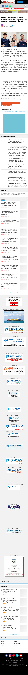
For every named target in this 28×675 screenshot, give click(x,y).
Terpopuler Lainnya (14, 634)
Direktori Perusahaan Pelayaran (16, 660)
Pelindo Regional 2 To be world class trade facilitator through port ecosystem (10, 600)
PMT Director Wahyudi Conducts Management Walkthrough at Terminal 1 (9, 285)
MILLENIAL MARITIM (7, 105)
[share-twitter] (6, 6)
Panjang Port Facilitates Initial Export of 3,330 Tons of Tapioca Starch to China (11, 618)
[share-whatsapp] (10, 6)
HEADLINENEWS (5, 103)
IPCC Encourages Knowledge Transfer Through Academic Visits (10, 220)
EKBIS (15, 641)
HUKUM (2, 645)
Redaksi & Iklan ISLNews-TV (9, 658)
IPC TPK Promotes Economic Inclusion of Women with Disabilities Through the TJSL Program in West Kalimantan (8, 203)
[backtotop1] (27, 665)
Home (2, 15)
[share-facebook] (3, 6)
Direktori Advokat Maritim (14, 662)
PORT (15, 649)
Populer (20, 2)
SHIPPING (3, 651)
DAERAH (2, 641)
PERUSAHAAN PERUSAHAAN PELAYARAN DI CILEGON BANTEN (10, 591)
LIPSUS (15, 645)
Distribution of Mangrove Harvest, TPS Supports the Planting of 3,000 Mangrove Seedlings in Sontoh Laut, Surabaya (9, 240)
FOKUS (2, 643)
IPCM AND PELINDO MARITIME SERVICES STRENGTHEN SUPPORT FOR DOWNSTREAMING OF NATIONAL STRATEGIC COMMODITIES (10, 258)
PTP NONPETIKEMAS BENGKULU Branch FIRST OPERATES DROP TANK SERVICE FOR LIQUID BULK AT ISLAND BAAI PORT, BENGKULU (10, 249)
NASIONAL (3, 649)
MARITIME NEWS (15, 103)
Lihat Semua (14, 293)
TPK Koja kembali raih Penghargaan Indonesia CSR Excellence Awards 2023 (14, 111)
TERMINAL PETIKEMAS (19, 651)
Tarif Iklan (7, 660)
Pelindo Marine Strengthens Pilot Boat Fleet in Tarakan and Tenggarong (9, 212)
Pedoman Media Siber (20, 658)
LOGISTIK (3, 647)
